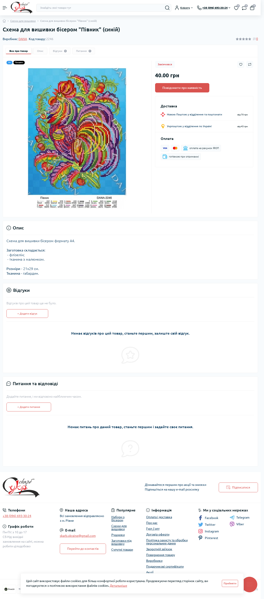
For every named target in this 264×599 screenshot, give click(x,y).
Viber (237, 524)
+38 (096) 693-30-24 (17, 516)
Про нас (152, 523)
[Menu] (5, 7)
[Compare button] (249, 64)
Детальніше (118, 585)
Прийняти (230, 583)
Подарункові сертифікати (165, 566)
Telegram (239, 517)
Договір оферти (157, 534)
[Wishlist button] (240, 64)
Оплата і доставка (159, 517)
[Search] (167, 8)
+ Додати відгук (27, 313)
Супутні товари (122, 549)
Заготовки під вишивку (121, 542)
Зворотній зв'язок (159, 549)
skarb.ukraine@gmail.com (78, 536)
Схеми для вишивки (23, 20)
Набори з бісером (118, 518)
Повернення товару (160, 555)
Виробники (154, 560)
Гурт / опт (153, 528)
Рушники (118, 535)
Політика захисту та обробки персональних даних (167, 541)
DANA (23, 39)
